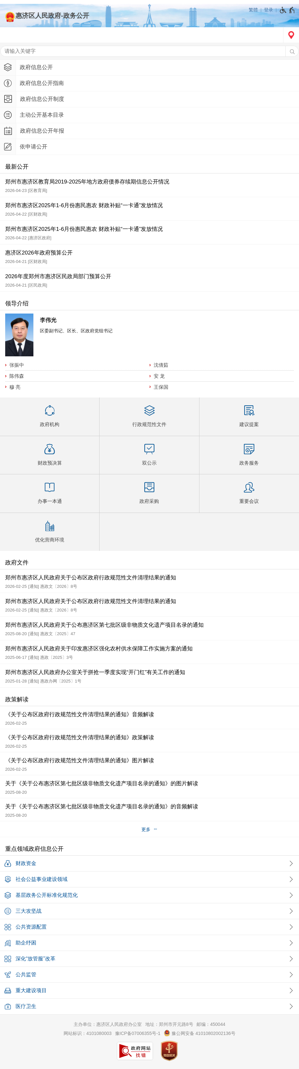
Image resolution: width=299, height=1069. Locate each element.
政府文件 (17, 562)
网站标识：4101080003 (88, 1033)
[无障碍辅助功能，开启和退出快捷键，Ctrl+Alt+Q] (287, 10)
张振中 (16, 365)
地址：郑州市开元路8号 (169, 1024)
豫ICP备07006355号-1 (138, 1033)
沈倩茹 (161, 365)
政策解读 (17, 699)
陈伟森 (16, 376)
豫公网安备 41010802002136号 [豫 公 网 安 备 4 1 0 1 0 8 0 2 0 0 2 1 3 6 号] (199, 1033)
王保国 (161, 387)
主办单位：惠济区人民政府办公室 (108, 1024)
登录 (268, 9)
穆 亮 (14, 387)
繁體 (253, 9)
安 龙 (159, 376)
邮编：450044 (211, 1024)
